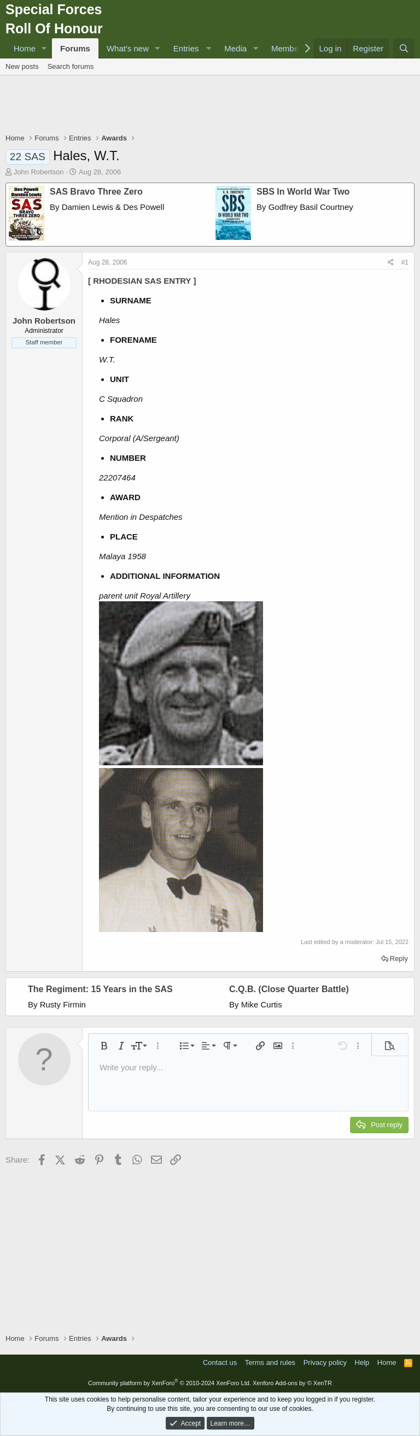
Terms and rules (270, 1362)
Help (362, 1362)
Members (288, 48)
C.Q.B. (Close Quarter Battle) (289, 989)
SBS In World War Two (302, 191)
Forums (75, 48)
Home (25, 48)
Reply (399, 958)
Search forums (71, 66)
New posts (22, 66)
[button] (44, 48)
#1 (405, 262)
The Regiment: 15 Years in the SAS (100, 989)
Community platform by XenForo (169, 1383)
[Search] (404, 48)
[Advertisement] (210, 105)
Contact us (220, 1362)
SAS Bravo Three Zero (96, 191)
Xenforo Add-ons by (292, 1383)
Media (235, 48)
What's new (128, 48)
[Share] (391, 262)
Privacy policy (325, 1362)
